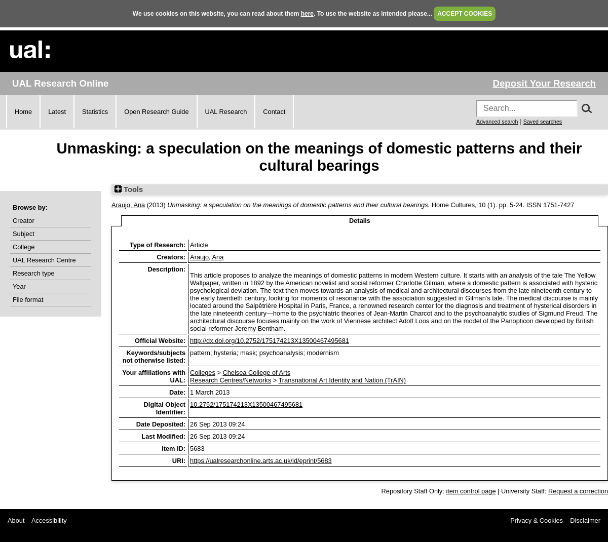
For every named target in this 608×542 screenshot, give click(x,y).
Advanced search (497, 122)
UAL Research (226, 111)
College (23, 247)
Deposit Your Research (544, 83)
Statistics (95, 111)
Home (23, 111)
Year (19, 286)
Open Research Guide (156, 111)
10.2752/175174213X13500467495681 (246, 404)
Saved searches (542, 122)
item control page (471, 491)
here (307, 13)
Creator (23, 220)
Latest (57, 111)
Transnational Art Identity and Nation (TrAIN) (342, 380)
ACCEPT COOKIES (464, 13)
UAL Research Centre (44, 260)
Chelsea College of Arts (256, 372)
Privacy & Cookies (536, 520)
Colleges (202, 372)
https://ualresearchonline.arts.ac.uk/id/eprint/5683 (261, 460)
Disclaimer (585, 520)
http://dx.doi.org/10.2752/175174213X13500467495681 (269, 340)
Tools (129, 189)
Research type (34, 273)
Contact (274, 111)
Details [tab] (359, 220)
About (16, 520)
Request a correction (578, 491)
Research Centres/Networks (230, 380)
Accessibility (49, 520)
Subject (23, 234)
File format (28, 299)
